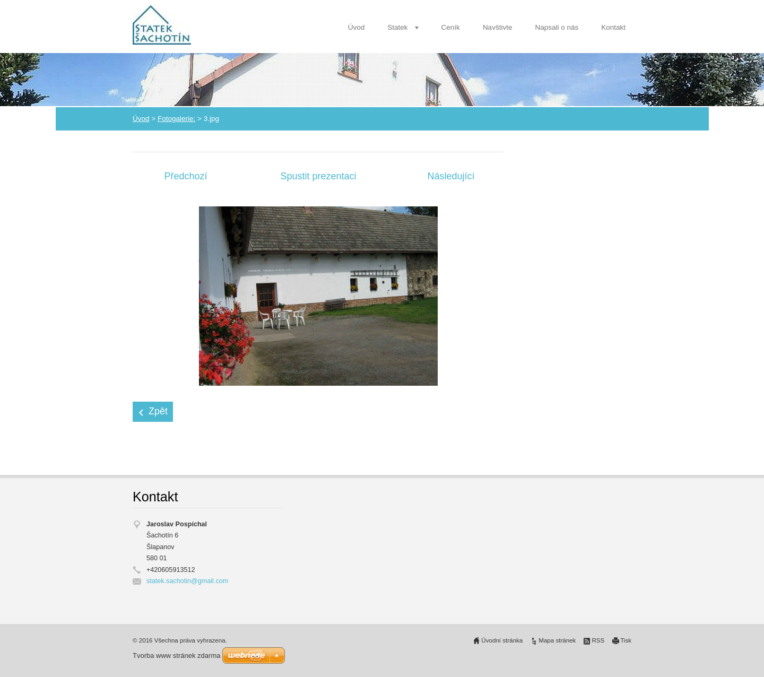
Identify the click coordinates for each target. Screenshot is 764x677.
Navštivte (498, 27)
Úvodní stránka (502, 640)
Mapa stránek (557, 640)
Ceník (450, 27)
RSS (598, 640)
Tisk (625, 640)
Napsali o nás (556, 27)
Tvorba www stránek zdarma (176, 655)
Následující (450, 176)
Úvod (356, 27)
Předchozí (185, 176)
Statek (397, 27)
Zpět (158, 411)
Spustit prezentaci (318, 176)
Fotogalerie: (176, 119)
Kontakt (613, 27)
